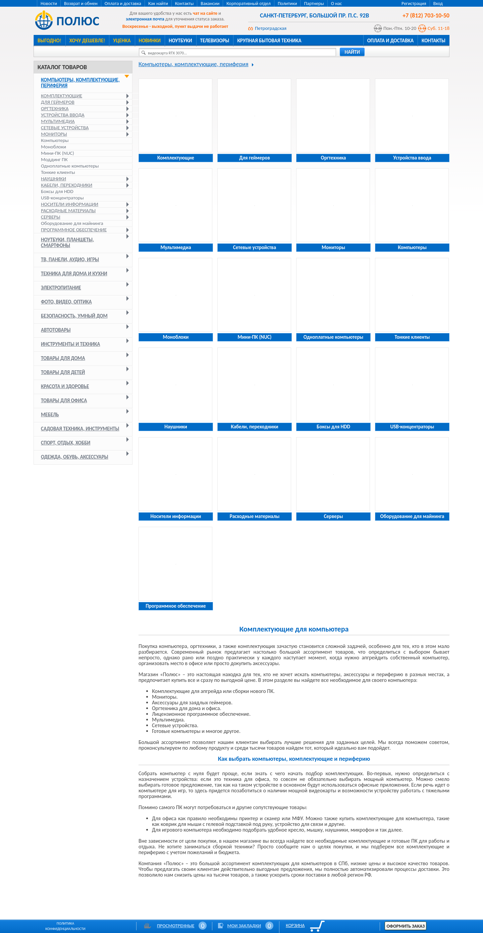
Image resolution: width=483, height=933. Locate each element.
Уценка (121, 41)
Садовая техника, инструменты (80, 429)
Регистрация (413, 3)
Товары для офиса (64, 401)
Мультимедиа (58, 121)
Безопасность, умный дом (74, 316)
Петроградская (270, 28)
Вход (438, 3)
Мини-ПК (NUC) (57, 153)
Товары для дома (63, 358)
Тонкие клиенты (58, 172)
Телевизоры (214, 41)
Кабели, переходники (66, 185)
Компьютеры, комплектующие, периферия (80, 83)
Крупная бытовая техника (269, 41)
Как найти (158, 3)
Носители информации (69, 204)
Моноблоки (53, 147)
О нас (336, 3)
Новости (49, 3)
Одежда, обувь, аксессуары (74, 457)
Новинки (150, 41)
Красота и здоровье (65, 386)
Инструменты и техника (70, 344)
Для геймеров (57, 102)
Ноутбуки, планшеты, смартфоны (67, 242)
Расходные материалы (68, 210)
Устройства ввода (63, 115)
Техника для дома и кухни (74, 274)
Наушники (53, 179)
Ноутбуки (180, 41)
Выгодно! (49, 41)
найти (352, 52)
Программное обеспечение (74, 230)
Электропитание (61, 288)
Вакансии (210, 3)
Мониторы (54, 134)
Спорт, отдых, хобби (65, 443)
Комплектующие (61, 96)
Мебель (50, 415)
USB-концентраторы (62, 198)
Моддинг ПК (54, 159)
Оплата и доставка (123, 3)
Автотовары (56, 330)
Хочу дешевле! (87, 41)
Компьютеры (55, 140)
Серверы (50, 217)
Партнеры (314, 3)
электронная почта (145, 19)
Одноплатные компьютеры (70, 166)
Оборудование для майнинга (72, 223)
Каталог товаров (62, 67)
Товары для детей (63, 372)
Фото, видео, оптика (66, 302)
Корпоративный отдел (248, 3)
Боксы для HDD (57, 191)
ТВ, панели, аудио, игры (70, 259)
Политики (287, 3)
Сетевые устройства (65, 128)
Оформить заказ (405, 926)
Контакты (184, 3)
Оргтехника (54, 108)
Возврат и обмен (81, 3)
